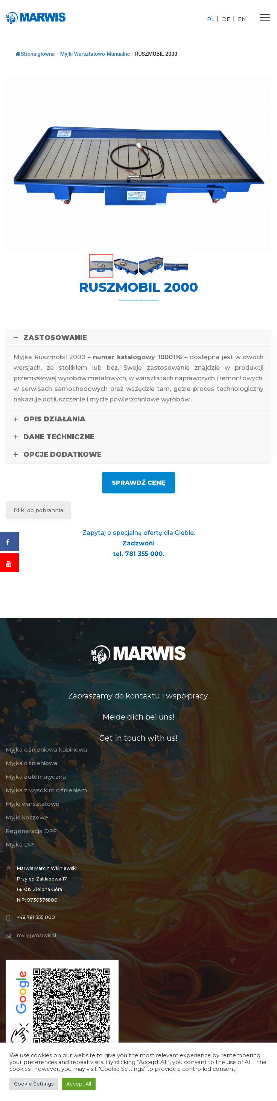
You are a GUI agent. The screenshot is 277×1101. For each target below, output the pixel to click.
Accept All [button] (78, 1084)
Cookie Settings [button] (33, 1084)
